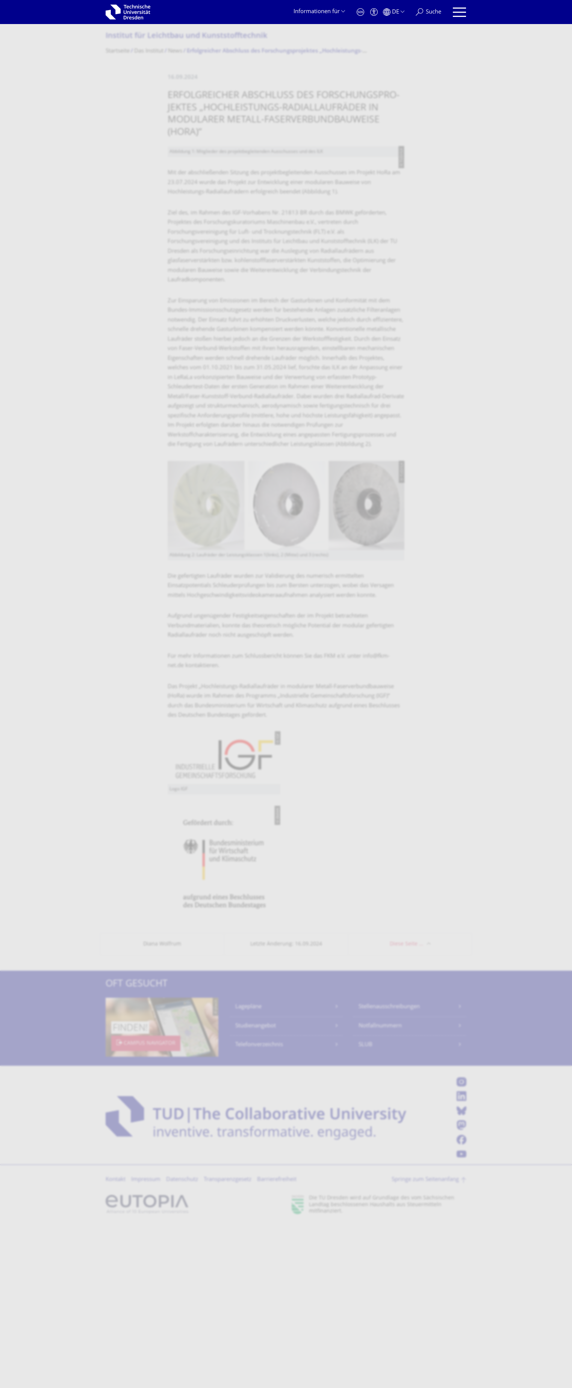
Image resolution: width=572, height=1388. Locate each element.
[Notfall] (360, 12)
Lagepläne (248, 1169)
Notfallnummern (380, 1188)
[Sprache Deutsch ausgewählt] (393, 12)
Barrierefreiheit (277, 1341)
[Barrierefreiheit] (374, 12)
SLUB (365, 1207)
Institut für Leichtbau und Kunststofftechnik (186, 36)
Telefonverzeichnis (259, 1207)
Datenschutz (182, 1341)
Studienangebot (255, 1188)
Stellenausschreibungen (389, 1169)
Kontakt (116, 1341)
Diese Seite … (406, 1106)
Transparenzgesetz (227, 1341)
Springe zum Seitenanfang (425, 1341)
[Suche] (428, 12)
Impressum (145, 1341)
